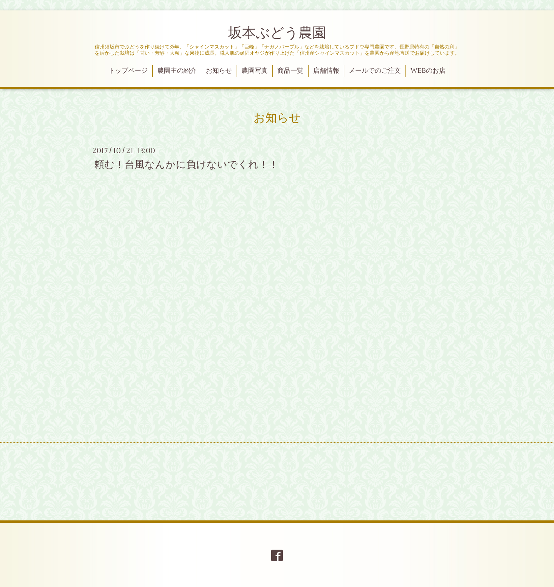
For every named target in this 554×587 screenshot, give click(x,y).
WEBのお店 (428, 71)
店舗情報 (326, 71)
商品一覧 (290, 71)
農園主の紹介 (177, 71)
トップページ (128, 71)
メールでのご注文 (375, 71)
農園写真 (255, 71)
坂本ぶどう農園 (277, 33)
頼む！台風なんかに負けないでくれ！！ (186, 164)
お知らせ (219, 71)
